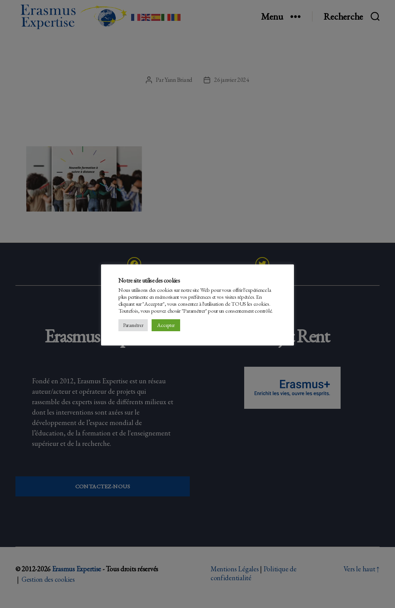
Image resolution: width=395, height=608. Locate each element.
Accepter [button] (166, 325)
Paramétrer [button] (133, 325)
